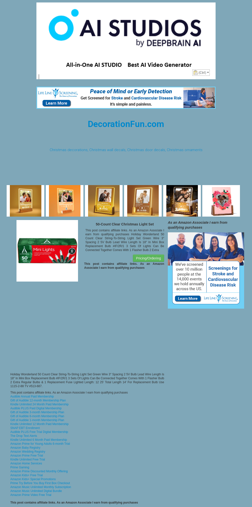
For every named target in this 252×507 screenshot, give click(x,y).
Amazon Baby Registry (25, 447)
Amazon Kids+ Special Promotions (33, 479)
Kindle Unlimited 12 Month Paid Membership (39, 424)
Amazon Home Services (26, 463)
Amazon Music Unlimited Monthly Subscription (40, 487)
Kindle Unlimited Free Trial (27, 459)
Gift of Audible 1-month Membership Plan (37, 420)
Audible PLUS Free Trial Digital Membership (39, 432)
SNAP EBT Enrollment (25, 428)
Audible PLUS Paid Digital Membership (36, 408)
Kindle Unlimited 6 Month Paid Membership (38, 440)
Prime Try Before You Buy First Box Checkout (40, 483)
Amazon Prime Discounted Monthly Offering (39, 471)
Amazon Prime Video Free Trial (30, 495)
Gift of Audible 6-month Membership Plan (37, 416)
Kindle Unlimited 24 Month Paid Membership (39, 404)
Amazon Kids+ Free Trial (26, 475)
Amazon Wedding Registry (27, 451)
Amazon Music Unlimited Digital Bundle (36, 491)
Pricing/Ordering (148, 258)
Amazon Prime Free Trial (26, 455)
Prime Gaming (19, 467)
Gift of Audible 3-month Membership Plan (37, 412)
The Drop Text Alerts (23, 436)
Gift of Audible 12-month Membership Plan (38, 400)
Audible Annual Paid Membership (32, 396)
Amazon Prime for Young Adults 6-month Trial (40, 443)
